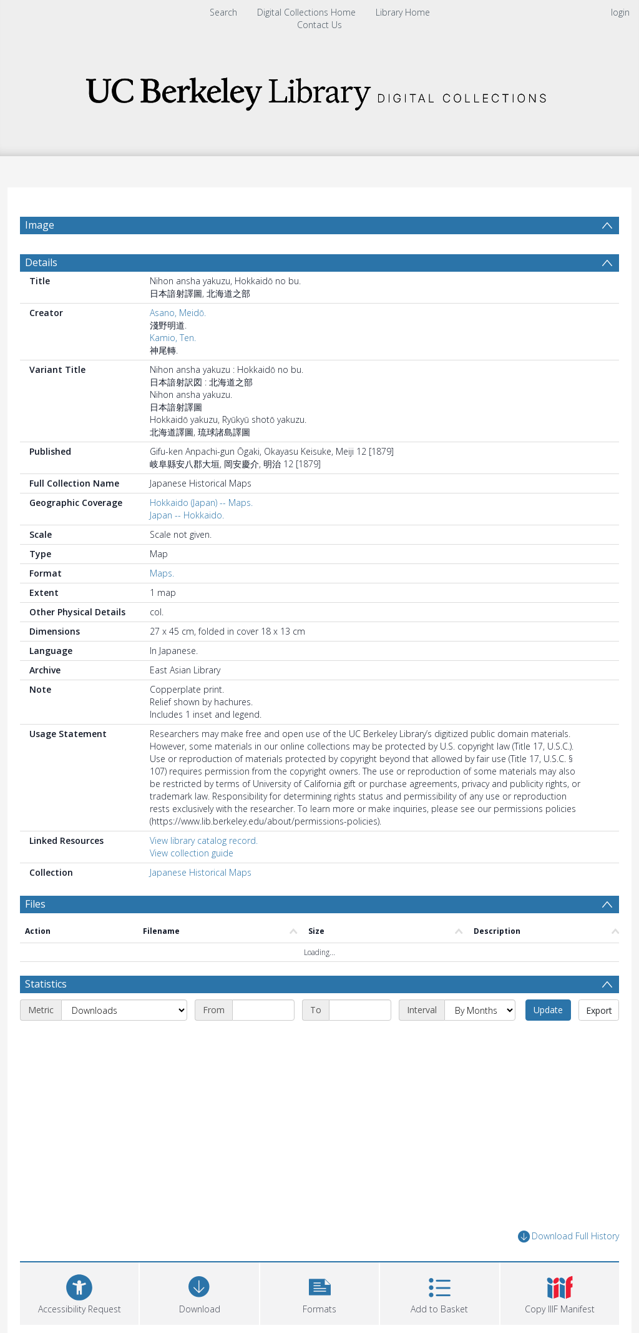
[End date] (360, 1017)
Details (41, 269)
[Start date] (263, 1017)
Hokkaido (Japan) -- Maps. (201, 509)
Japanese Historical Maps (200, 879)
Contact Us (319, 25)
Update (548, 1017)
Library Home (403, 12)
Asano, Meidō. (178, 319)
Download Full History (568, 1243)
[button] (319, 1298)
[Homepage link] (319, 90)
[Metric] (124, 1017)
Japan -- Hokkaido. (187, 522)
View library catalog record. (204, 847)
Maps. (162, 580)
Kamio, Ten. (173, 344)
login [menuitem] (620, 12)
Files (35, 911)
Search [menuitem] (223, 12)
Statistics (46, 991)
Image (39, 225)
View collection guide (191, 860)
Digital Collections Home (306, 12)
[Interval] (479, 1017)
